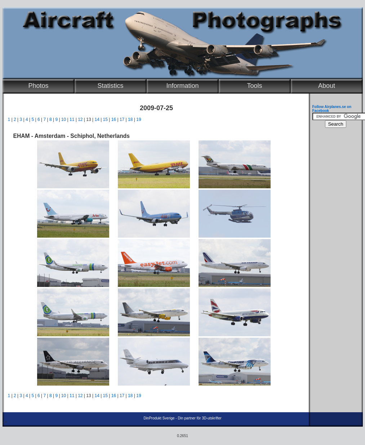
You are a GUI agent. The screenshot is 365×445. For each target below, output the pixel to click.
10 (63, 119)
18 (130, 119)
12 (80, 119)
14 (96, 119)
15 (105, 119)
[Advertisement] (334, 240)
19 (138, 119)
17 (122, 119)
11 (72, 119)
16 (113, 119)
